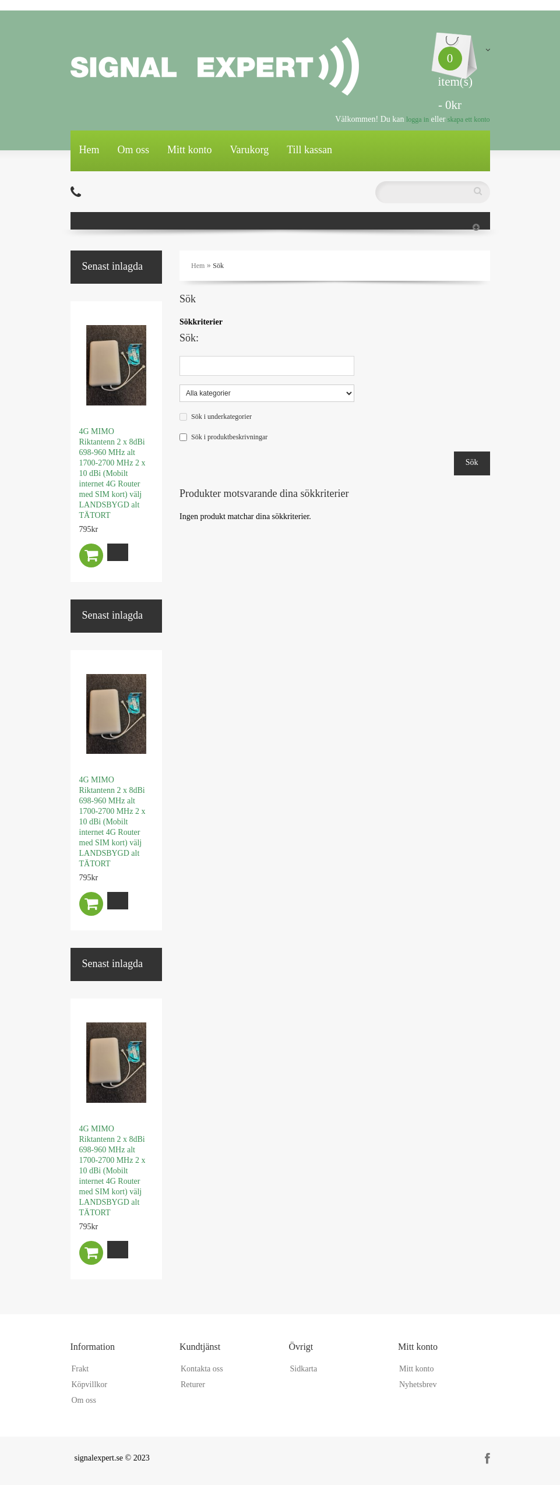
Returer (193, 1384)
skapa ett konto (469, 119)
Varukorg (249, 150)
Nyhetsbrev (418, 1384)
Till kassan (309, 150)
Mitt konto (189, 150)
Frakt (80, 1368)
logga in (417, 119)
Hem (89, 150)
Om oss (134, 150)
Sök (218, 266)
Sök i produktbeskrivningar (229, 437)
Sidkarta (304, 1368)
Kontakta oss (202, 1368)
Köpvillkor (89, 1384)
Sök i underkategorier (221, 416)
